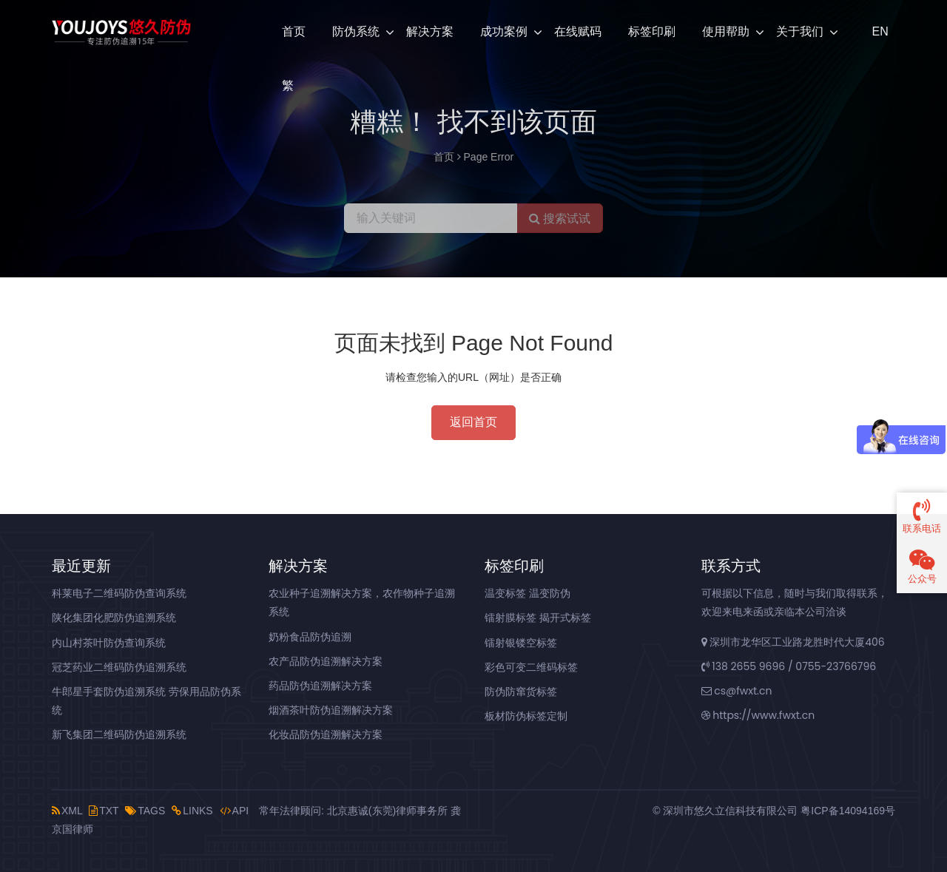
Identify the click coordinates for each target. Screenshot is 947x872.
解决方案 (430, 31)
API (234, 811)
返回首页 (473, 422)
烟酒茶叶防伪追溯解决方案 (331, 710)
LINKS (192, 811)
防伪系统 (356, 31)
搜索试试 (559, 218)
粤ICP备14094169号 (848, 811)
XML (67, 811)
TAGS (145, 811)
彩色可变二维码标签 (531, 667)
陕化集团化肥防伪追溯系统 (114, 617)
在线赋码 (577, 31)
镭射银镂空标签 (521, 642)
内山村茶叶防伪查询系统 (109, 642)
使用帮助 (725, 31)
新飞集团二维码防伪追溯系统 (119, 734)
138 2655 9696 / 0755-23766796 (789, 666)
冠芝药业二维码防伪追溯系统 (119, 667)
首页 (294, 31)
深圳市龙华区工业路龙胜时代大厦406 (793, 642)
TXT (103, 811)
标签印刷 (651, 31)
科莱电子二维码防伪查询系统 (119, 593)
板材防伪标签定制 (526, 716)
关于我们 (799, 31)
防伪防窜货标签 (521, 691)
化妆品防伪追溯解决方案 (325, 734)
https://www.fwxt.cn (758, 715)
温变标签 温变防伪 (527, 593)
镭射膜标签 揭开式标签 (538, 617)
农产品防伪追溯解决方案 (325, 661)
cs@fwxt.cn (736, 690)
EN (879, 31)
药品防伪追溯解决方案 (320, 685)
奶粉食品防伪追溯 (310, 636)
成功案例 (504, 31)
